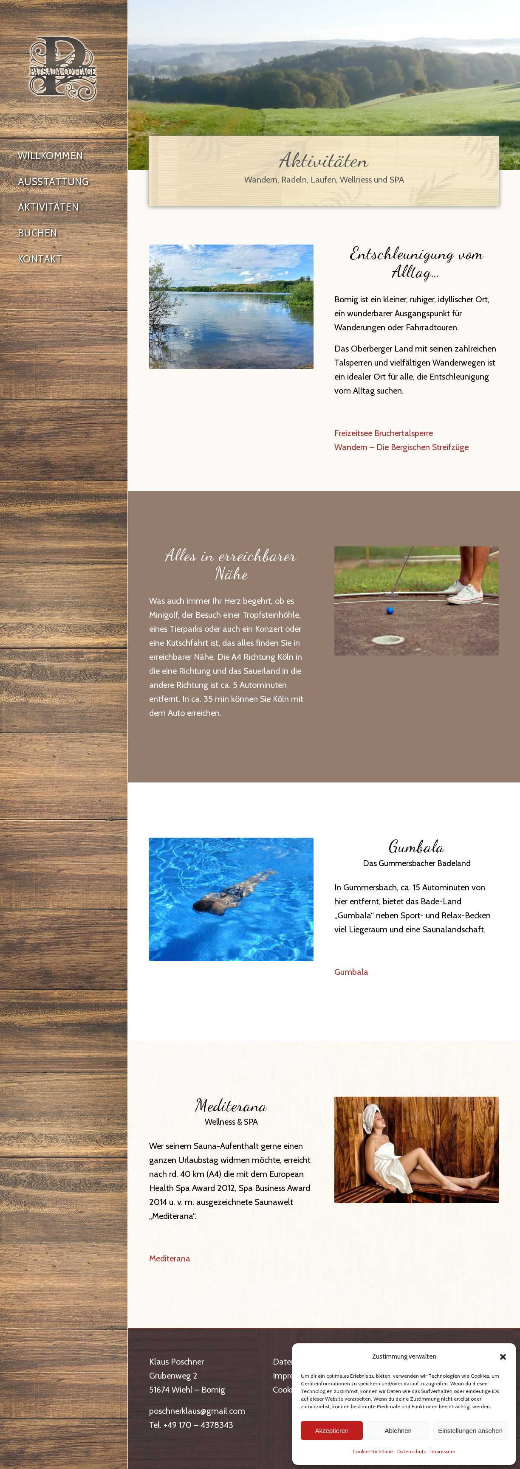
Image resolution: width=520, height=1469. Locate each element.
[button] (503, 1357)
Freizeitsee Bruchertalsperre (383, 433)
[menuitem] (64, 156)
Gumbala (351, 972)
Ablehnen (397, 1430)
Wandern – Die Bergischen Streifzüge (401, 447)
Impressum (442, 1451)
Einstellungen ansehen (470, 1430)
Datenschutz (411, 1451)
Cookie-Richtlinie (373, 1451)
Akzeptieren (331, 1430)
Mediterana (169, 1258)
